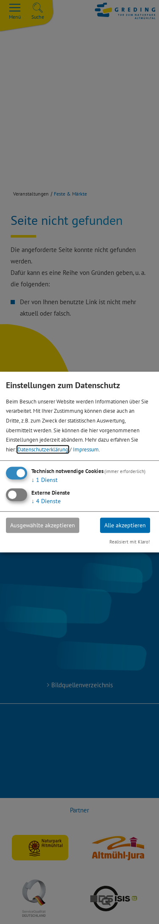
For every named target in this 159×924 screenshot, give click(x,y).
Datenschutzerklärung (42, 449)
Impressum (86, 449)
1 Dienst (44, 480)
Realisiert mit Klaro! (129, 542)
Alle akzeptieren (125, 525)
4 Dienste (46, 501)
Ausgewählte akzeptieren (42, 525)
